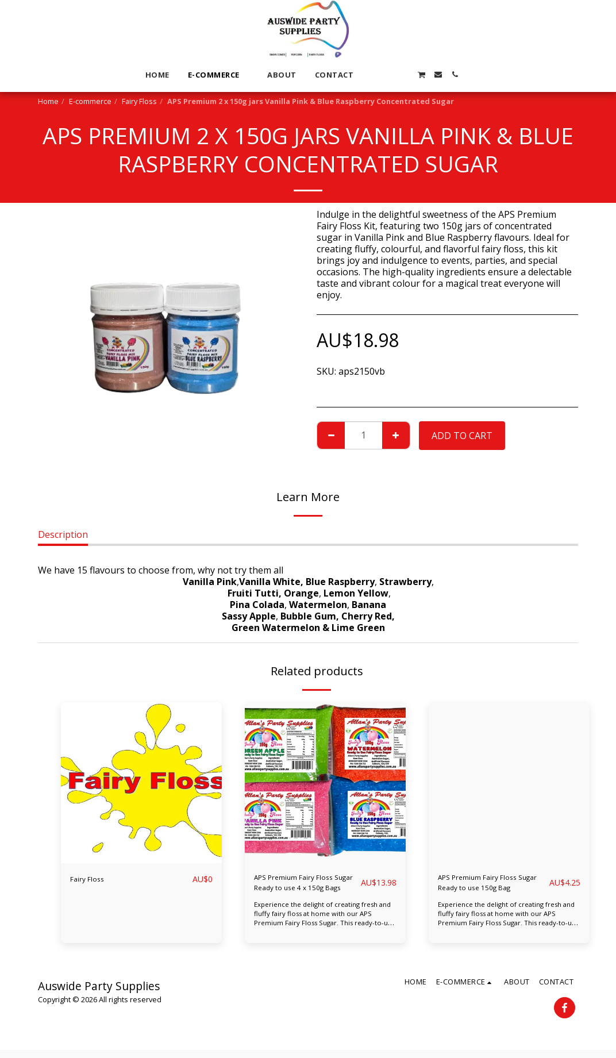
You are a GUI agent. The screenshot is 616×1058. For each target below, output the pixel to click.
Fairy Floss (139, 101)
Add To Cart (462, 435)
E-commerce (90, 101)
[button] (371, 74)
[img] (141, 782)
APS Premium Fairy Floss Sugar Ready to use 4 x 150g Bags (299, 886)
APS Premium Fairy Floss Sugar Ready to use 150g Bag (491, 886)
